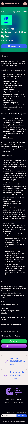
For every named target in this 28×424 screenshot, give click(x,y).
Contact (14, 402)
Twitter (3, 311)
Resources (7, 402)
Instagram (11, 311)
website (14, 304)
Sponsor (21, 402)
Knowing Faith (8, 40)
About (8, 399)
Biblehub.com (8, 138)
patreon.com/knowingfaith (11, 324)
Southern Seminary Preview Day (12, 289)
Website (4, 313)
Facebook (19, 311)
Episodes (19, 399)
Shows (13, 399)
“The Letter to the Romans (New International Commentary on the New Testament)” (14, 131)
